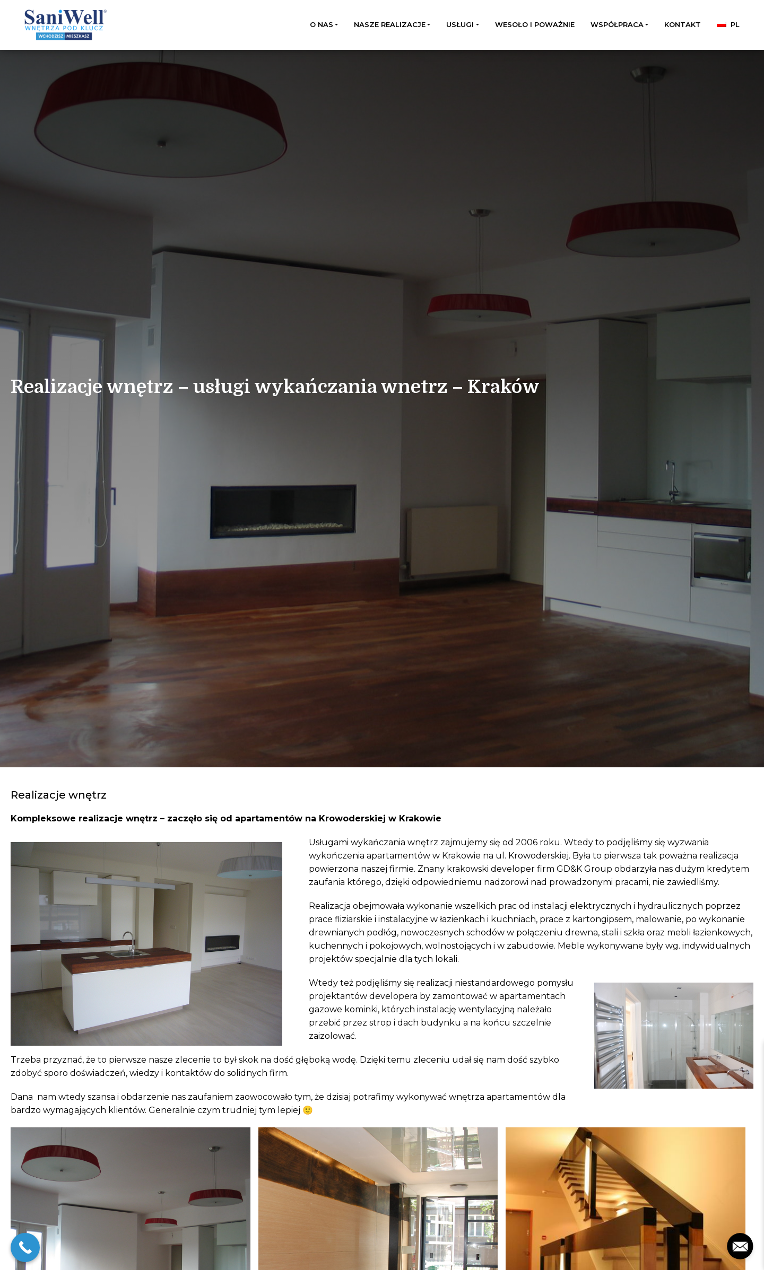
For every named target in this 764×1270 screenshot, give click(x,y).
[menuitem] (728, 25)
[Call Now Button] (25, 1247)
